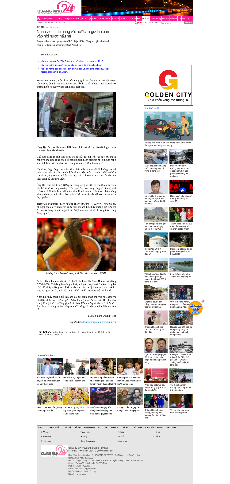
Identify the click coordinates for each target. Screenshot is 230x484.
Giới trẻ (145, 18)
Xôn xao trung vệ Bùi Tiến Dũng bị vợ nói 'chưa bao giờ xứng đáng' (72, 61)
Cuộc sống (156, 18)
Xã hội (88, 18)
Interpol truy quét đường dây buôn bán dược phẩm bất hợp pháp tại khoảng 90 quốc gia (179, 171)
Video (44, 18)
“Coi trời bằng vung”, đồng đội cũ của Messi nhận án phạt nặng (180, 304)
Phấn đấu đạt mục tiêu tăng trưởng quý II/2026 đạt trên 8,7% (155, 387)
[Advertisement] (129, 73)
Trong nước (69, 18)
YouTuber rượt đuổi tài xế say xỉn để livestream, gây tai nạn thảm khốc (48, 380)
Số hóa (173, 18)
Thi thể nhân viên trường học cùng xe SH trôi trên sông (180, 387)
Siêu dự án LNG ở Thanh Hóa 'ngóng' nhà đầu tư (155, 251)
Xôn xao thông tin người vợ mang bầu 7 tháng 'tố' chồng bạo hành (71, 65)
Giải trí (123, 18)
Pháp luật (96, 18)
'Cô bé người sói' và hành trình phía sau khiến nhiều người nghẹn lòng (129, 380)
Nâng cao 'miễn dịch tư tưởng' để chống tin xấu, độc (180, 198)
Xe (179, 18)
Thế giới (79, 18)
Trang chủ (38, 18)
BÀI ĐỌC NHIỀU (152, 108)
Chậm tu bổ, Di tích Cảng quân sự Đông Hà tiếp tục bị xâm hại (155, 304)
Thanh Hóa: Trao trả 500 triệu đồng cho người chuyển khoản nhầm (181, 226)
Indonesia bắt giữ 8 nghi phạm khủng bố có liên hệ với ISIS (181, 251)
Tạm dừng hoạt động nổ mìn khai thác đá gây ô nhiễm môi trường (155, 226)
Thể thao (132, 18)
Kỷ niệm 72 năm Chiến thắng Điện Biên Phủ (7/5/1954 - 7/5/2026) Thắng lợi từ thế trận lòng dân (180, 360)
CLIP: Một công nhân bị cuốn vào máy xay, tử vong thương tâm (155, 168)
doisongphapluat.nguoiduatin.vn (99, 322)
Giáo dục (106, 18)
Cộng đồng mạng (154, 428)
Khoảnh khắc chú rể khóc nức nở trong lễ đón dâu (154, 329)
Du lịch (165, 18)
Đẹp (139, 18)
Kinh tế (115, 18)
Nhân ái (185, 18)
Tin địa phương (55, 18)
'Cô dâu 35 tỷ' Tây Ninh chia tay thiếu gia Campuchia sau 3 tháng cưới (76, 410)
